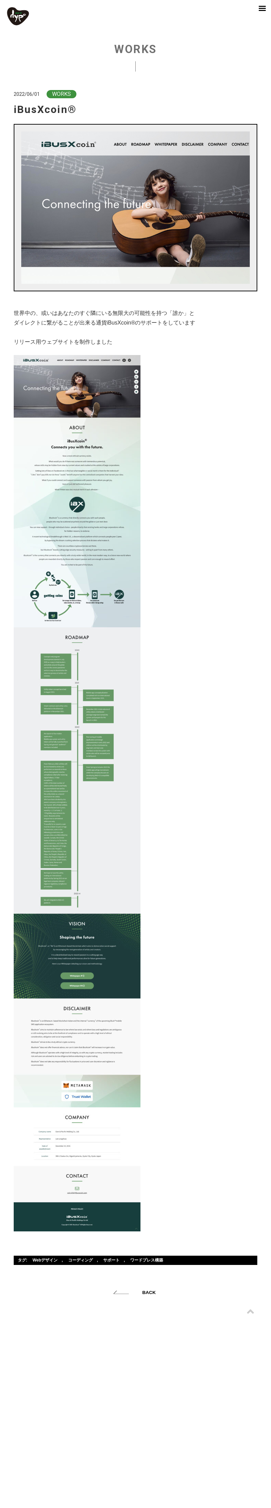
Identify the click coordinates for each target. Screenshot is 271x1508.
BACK (149, 1292)
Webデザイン (45, 1260)
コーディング (80, 1260)
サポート (111, 1260)
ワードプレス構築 (146, 1260)
